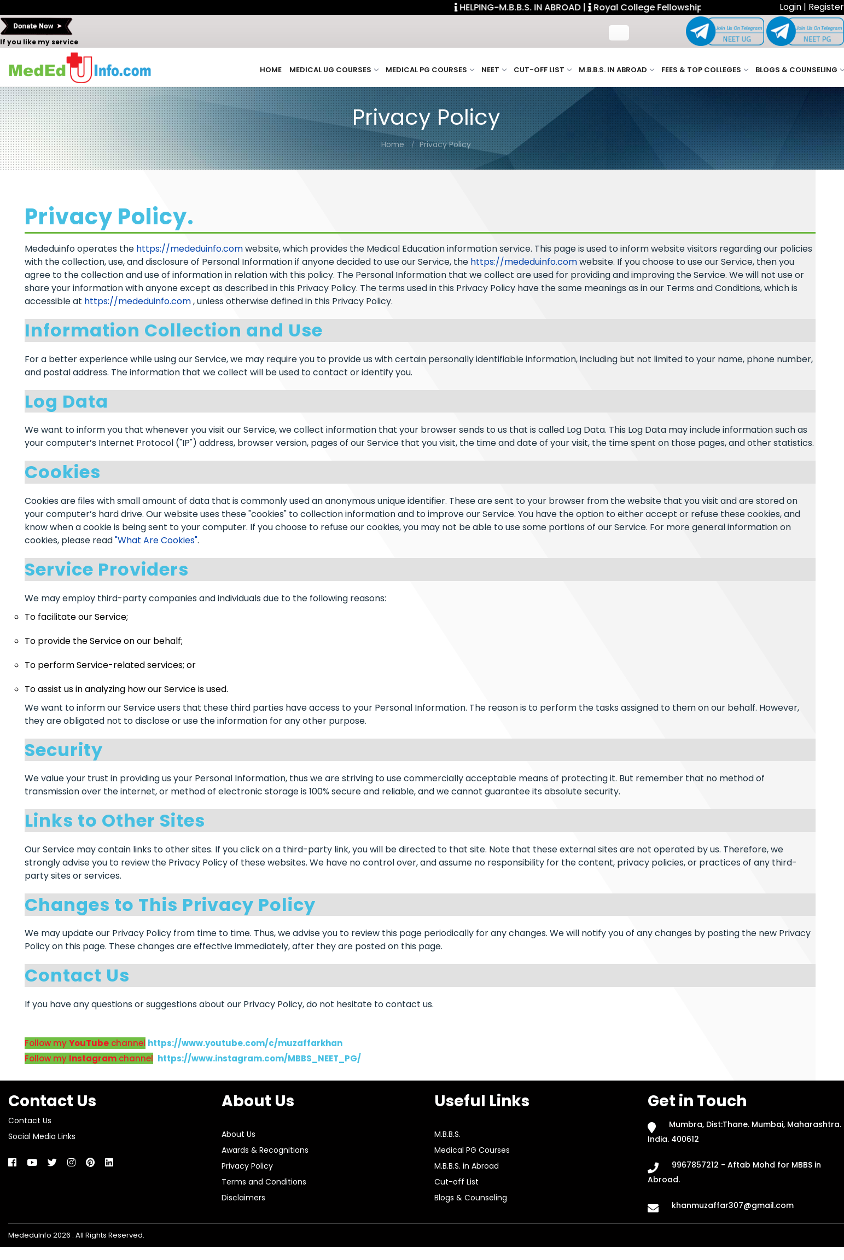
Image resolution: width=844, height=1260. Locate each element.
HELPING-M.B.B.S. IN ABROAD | (526, 7)
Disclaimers (243, 1197)
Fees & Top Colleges (704, 70)
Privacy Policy (445, 144)
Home (271, 70)
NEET (493, 70)
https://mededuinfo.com (189, 248)
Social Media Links (41, 1136)
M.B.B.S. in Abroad (616, 70)
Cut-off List (542, 70)
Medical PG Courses (430, 70)
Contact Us (29, 1120)
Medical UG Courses (333, 70)
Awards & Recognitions (265, 1150)
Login (791, 7)
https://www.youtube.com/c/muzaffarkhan (245, 1043)
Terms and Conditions (264, 1181)
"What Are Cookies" (156, 540)
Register (826, 7)
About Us (238, 1134)
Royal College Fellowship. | (655, 7)
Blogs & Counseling (799, 70)
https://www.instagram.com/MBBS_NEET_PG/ (259, 1058)
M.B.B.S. (447, 1134)
